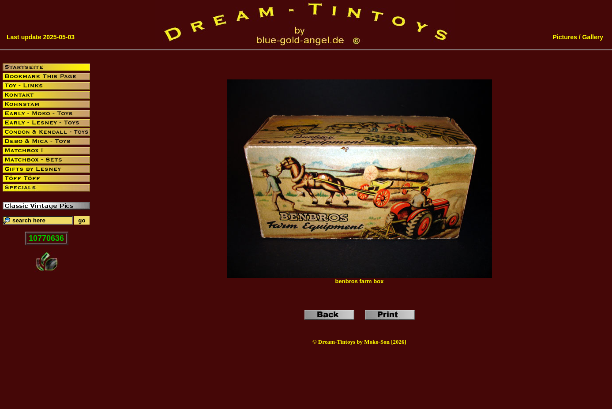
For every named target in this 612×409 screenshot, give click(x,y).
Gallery (592, 37)
